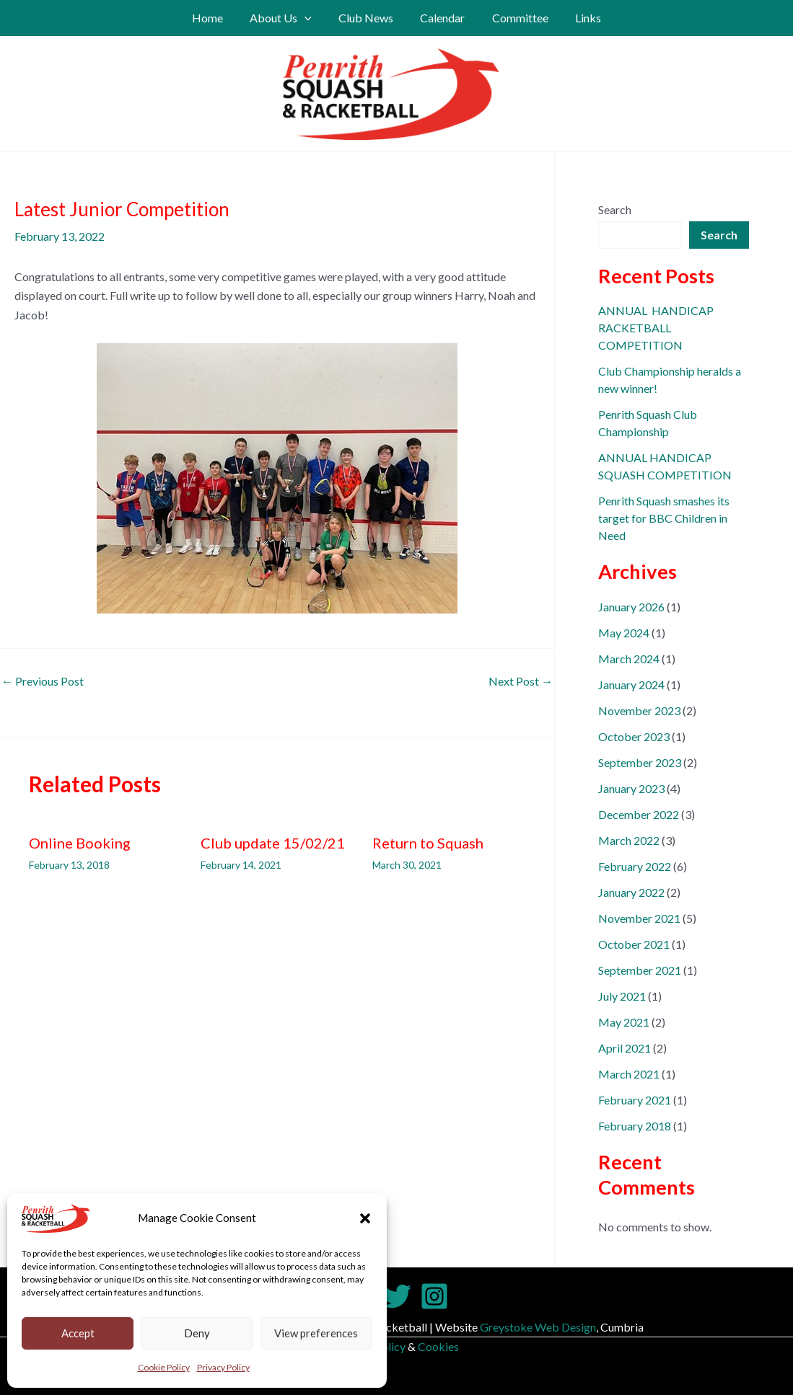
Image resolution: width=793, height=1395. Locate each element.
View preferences (316, 1333)
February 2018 (634, 1126)
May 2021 (623, 1022)
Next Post (520, 681)
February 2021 (634, 1100)
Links (579, 18)
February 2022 (634, 866)
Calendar (441, 18)
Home (216, 18)
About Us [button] (286, 18)
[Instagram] (434, 1296)
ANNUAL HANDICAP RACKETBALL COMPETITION (656, 328)
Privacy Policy (223, 1367)
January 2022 (631, 892)
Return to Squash (427, 842)
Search (614, 209)
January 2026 (631, 607)
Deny (197, 1333)
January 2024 (631, 684)
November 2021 (639, 918)
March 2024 (629, 658)
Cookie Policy (164, 1367)
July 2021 (622, 996)
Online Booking (80, 842)
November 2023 (639, 710)
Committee (514, 18)
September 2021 (639, 970)
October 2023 (634, 736)
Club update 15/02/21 (273, 842)
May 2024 (623, 632)
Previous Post (42, 681)
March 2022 (629, 840)
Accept (78, 1333)
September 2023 (639, 762)
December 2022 (638, 814)
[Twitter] (396, 1296)
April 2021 (624, 1048)
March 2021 (629, 1074)
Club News (368, 18)
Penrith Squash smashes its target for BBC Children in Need (664, 518)
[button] (365, 1218)
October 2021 (634, 944)
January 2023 (631, 788)
